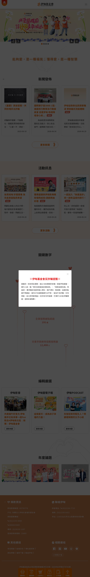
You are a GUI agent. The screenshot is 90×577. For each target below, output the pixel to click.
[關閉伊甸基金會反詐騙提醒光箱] (68, 274)
